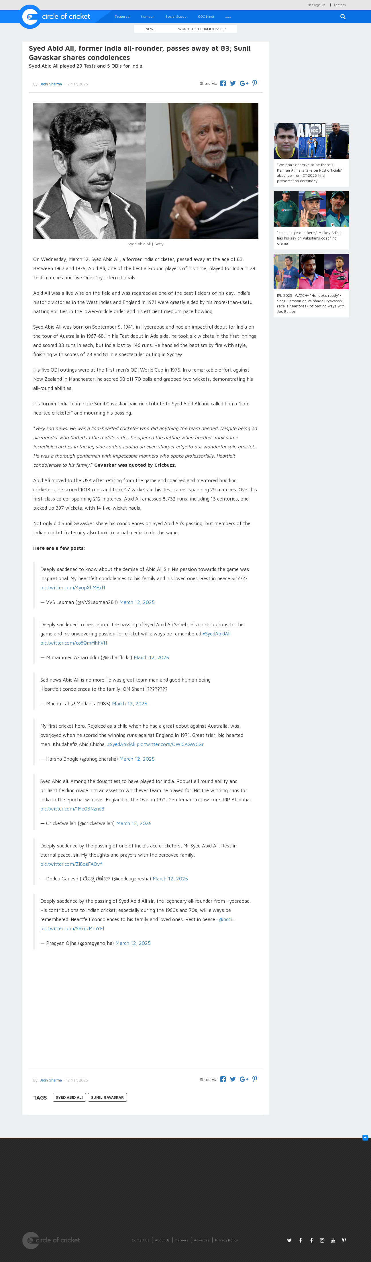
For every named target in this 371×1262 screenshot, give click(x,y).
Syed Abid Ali (69, 1097)
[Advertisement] (146, 1016)
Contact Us (140, 1240)
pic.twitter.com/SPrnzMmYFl (72, 928)
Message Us (316, 5)
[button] (228, 16)
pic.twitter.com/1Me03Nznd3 (72, 809)
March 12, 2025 (137, 602)
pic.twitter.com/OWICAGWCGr (170, 744)
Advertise (201, 1240)
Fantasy (340, 5)
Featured (122, 16)
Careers (181, 1240)
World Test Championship (202, 29)
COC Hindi (206, 16)
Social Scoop (176, 16)
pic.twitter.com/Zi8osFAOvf (71, 864)
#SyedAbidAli (216, 634)
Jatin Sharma (50, 84)
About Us (162, 1240)
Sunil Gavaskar (107, 1097)
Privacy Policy (226, 1240)
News (151, 29)
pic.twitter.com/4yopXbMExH (72, 587)
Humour (147, 16)
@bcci (225, 919)
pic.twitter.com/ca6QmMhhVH (73, 643)
